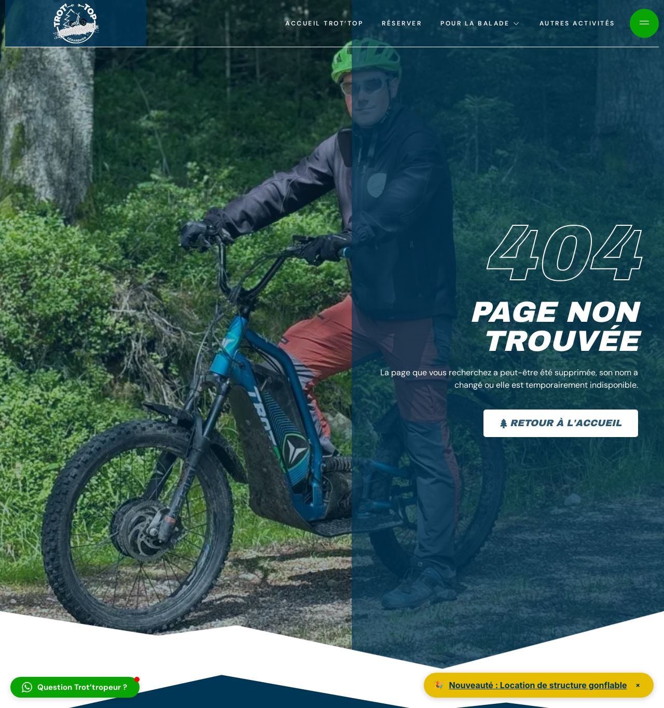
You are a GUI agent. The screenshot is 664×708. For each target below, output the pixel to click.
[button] (75, 687)
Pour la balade (480, 23)
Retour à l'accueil (560, 423)
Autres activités (577, 23)
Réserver (402, 23)
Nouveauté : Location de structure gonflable (538, 685)
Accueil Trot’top (324, 23)
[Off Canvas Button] (644, 23)
